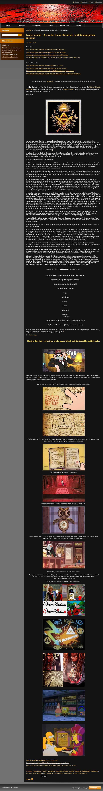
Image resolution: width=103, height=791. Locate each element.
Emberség (59, 771)
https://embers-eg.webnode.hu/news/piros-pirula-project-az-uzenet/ (46, 52)
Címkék (29, 771)
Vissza (28, 779)
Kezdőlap (28, 30)
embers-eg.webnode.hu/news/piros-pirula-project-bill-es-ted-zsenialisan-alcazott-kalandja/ (53, 57)
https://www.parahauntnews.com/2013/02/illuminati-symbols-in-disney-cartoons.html (51, 765)
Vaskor (75, 773)
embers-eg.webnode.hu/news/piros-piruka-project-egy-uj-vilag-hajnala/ (47, 55)
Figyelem (44, 771)
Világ (34, 773)
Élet (44, 773)
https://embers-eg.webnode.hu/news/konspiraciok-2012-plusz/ (44, 65)
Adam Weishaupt (94, 87)
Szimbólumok (83, 773)
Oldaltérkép (85, 2)
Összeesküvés (58, 773)
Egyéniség (51, 771)
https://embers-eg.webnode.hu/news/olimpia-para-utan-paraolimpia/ (46, 68)
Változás (39, 773)
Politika (71, 771)
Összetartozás (68, 773)
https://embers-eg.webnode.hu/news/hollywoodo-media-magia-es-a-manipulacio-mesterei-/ (53, 73)
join (39, 377)
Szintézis (29, 773)
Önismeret (49, 773)
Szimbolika (94, 771)
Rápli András (33, 335)
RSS (92, 2)
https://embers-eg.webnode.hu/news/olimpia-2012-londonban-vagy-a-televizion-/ (50, 71)
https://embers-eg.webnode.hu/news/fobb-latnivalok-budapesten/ (45, 49)
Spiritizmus (78, 771)
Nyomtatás (99, 2)
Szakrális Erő (86, 771)
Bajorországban (69, 89)
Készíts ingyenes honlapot (80, 788)
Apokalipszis (37, 771)
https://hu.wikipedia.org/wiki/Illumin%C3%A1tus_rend (42, 760)
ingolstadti (29, 89)
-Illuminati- (49, 81)
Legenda (65, 771)
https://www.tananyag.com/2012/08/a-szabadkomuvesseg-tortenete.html (47, 763)
